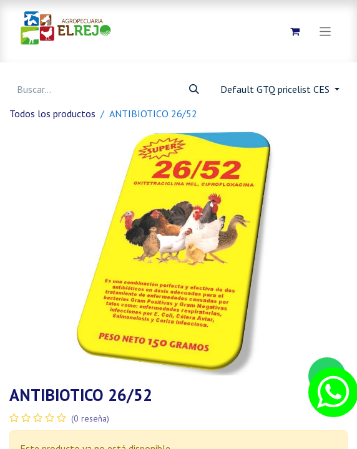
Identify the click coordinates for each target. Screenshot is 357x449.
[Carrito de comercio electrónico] (295, 31)
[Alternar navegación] (325, 31)
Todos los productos (52, 113)
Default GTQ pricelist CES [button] (276, 89)
